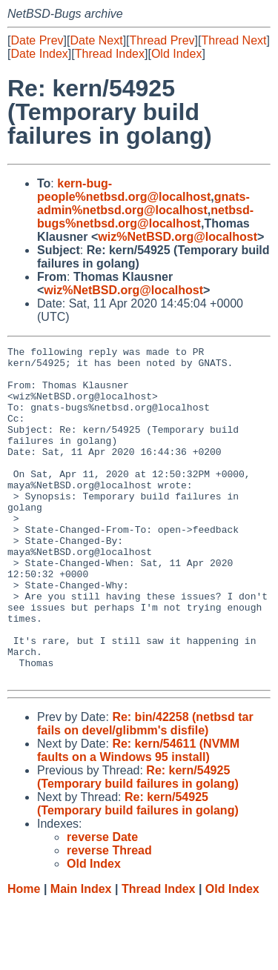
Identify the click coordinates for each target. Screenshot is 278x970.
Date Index (38, 53)
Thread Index (110, 53)
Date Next (96, 40)
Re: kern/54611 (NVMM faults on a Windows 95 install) (138, 817)
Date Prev (36, 40)
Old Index (176, 53)
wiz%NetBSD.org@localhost (177, 236)
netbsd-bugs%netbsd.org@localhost (145, 217)
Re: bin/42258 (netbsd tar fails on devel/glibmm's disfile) (145, 790)
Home (23, 955)
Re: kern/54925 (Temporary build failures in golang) (138, 844)
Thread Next (233, 40)
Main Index (81, 955)
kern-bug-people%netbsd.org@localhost (124, 190)
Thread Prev (162, 40)
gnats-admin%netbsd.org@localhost (143, 203)
